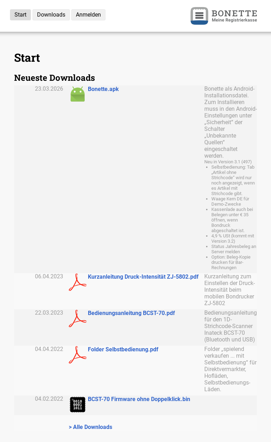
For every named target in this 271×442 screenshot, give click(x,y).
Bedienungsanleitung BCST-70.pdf (131, 313)
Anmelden (88, 14)
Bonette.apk (103, 89)
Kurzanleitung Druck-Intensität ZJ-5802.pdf (143, 276)
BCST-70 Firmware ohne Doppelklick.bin (139, 399)
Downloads (51, 14)
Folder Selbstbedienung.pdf (123, 349)
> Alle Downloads (90, 427)
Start (20, 14)
